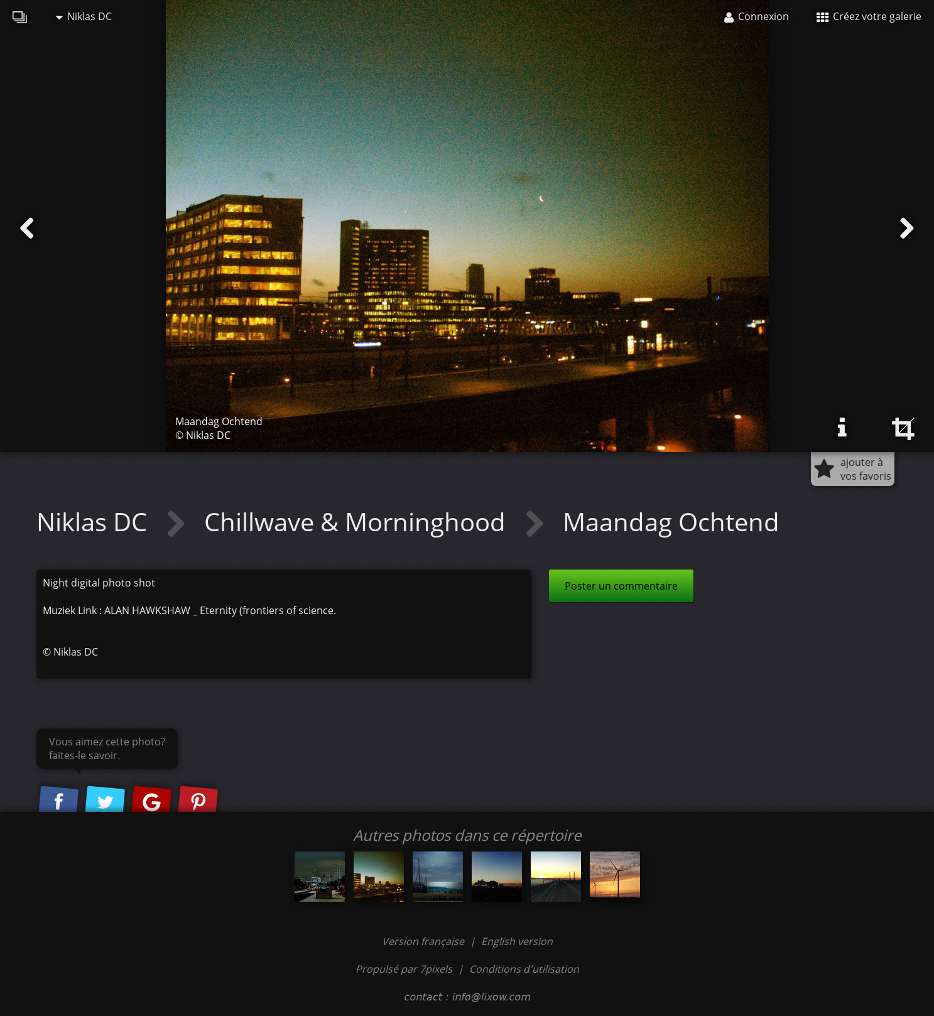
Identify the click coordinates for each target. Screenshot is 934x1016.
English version (517, 941)
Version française (424, 941)
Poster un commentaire (621, 586)
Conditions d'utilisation (524, 969)
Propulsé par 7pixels (404, 969)
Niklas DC (84, 16)
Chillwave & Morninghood (358, 521)
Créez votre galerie (869, 16)
